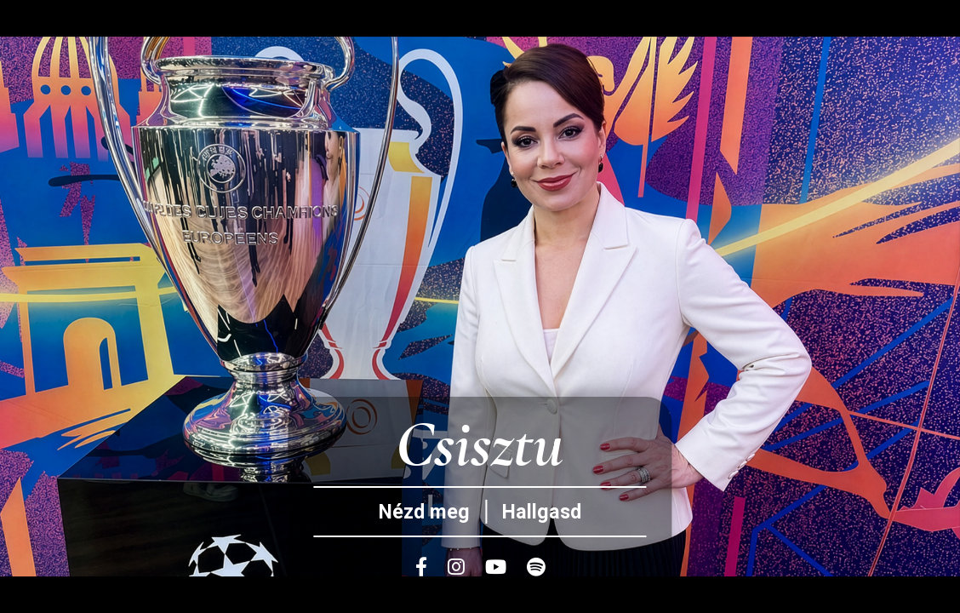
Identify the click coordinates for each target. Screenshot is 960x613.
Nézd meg (424, 512)
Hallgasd (541, 512)
